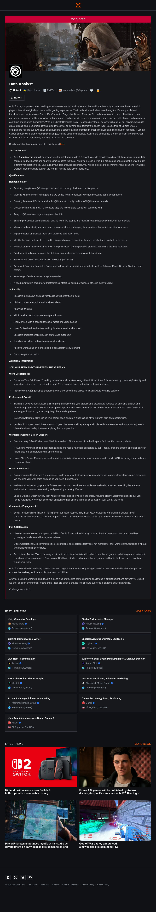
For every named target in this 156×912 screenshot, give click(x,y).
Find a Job (32, 885)
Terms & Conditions (70, 885)
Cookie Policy (103, 885)
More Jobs (143, 611)
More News (143, 743)
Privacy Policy (88, 885)
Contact (55, 885)
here (62, 144)
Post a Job (44, 885)
